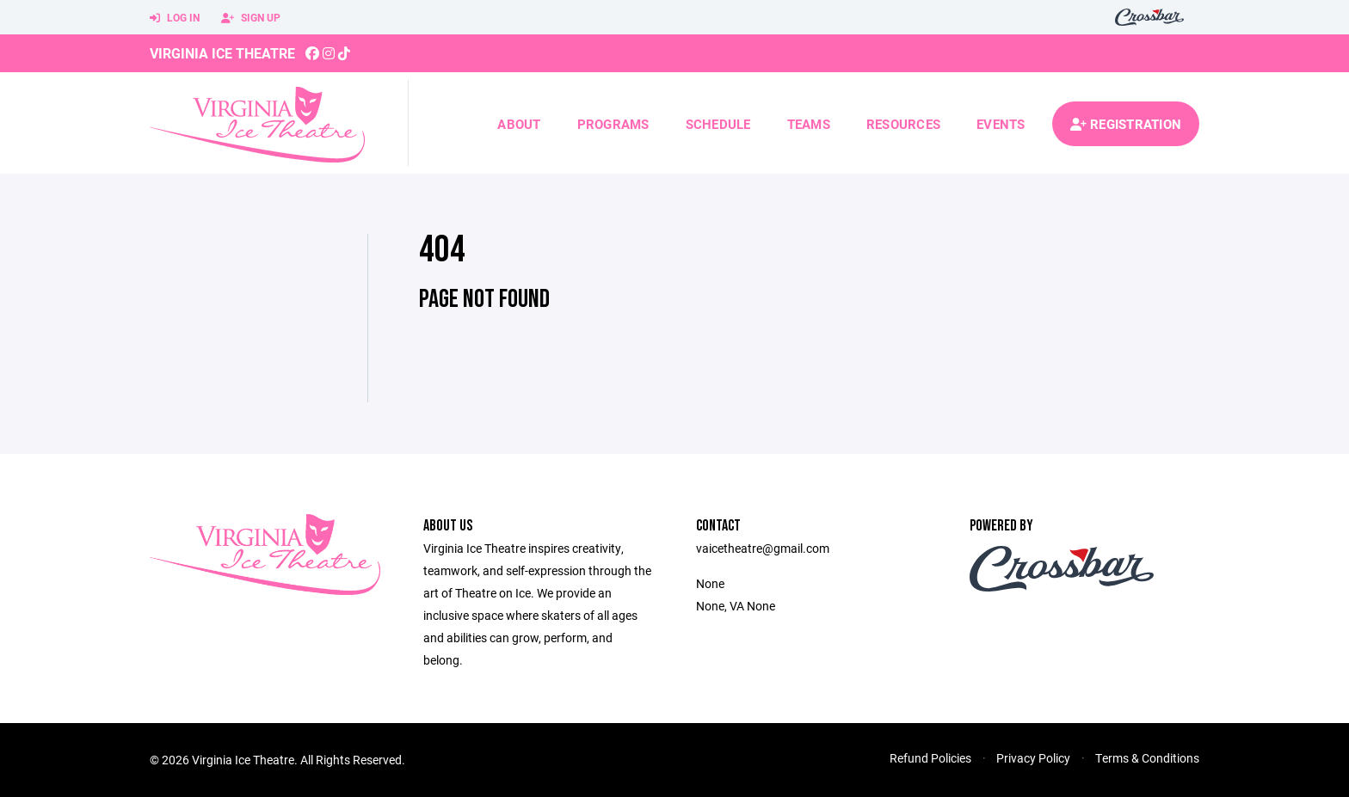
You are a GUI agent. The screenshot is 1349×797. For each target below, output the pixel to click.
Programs (613, 123)
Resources (903, 123)
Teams (808, 123)
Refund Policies (930, 758)
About (518, 123)
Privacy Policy (1033, 758)
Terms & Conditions (1147, 758)
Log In (175, 18)
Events (1001, 123)
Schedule (718, 123)
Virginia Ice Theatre (222, 53)
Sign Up (250, 18)
